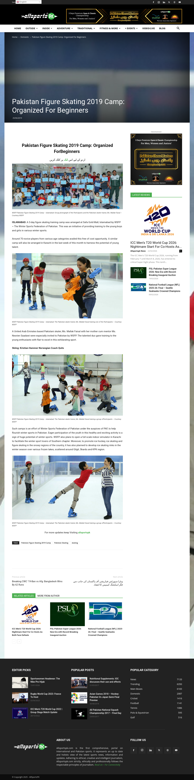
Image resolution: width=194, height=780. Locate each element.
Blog (162, 28)
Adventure (65, 28)
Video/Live (148, 28)
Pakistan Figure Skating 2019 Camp (36, 543)
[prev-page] (14, 641)
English (22, 2)
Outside (31, 28)
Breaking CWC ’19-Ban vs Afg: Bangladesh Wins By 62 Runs (37, 583)
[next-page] (19, 641)
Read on (99, 764)
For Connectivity (112, 764)
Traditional (86, 28)
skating (75, 543)
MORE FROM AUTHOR (48, 596)
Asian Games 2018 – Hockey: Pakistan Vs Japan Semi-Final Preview (104, 697)
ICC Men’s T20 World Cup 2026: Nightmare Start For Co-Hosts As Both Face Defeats (27, 632)
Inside (47, 28)
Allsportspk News (138, 251)
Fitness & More (110, 28)
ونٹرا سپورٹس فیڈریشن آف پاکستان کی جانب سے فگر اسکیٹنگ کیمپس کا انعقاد (98, 583)
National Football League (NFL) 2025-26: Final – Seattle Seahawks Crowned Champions (105, 632)
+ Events (131, 28)
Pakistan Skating (61, 543)
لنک (66, 159)
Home (17, 28)
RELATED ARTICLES (24, 596)
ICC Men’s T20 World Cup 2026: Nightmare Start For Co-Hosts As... (156, 245)
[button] (178, 28)
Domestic (25, 37)
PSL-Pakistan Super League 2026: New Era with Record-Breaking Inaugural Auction (65, 632)
